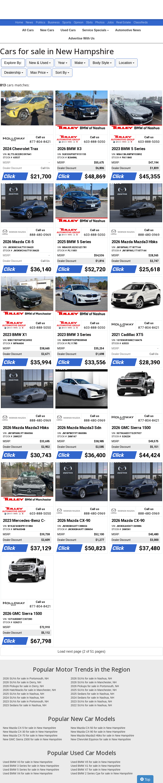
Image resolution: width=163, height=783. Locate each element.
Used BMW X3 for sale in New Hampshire (28, 761)
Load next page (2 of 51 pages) (81, 651)
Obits (89, 22)
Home (19, 22)
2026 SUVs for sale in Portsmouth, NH (26, 678)
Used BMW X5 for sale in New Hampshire (95, 761)
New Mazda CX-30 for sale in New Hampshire (30, 731)
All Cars (28, 30)
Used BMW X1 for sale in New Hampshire (95, 765)
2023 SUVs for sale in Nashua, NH (91, 701)
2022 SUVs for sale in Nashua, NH (91, 705)
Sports (67, 22)
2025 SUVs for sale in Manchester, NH (94, 689)
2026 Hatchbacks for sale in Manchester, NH (29, 689)
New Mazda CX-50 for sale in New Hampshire (98, 727)
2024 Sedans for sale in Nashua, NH (92, 697)
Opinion (79, 22)
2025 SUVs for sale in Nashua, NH (23, 693)
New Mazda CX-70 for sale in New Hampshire (30, 735)
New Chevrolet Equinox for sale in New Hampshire (101, 739)
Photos (100, 22)
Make (80, 63)
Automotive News (128, 30)
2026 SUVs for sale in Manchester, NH (94, 682)
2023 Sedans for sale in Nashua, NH (24, 705)
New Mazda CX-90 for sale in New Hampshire (98, 731)
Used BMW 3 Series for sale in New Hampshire (31, 765)
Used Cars (68, 30)
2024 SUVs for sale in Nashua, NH (23, 697)
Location (126, 63)
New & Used (40, 63)
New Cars (47, 30)
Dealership (13, 72)
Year (62, 63)
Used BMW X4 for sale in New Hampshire (28, 773)
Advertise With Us (81, 38)
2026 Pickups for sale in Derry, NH (23, 686)
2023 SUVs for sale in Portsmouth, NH (26, 701)
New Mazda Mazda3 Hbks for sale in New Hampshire (102, 735)
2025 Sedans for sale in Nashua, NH (92, 693)
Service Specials (95, 30)
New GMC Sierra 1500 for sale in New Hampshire (32, 739)
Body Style (102, 63)
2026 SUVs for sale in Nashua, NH (91, 678)
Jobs (110, 22)
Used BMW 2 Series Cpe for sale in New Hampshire (102, 773)
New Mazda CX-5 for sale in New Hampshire (29, 727)
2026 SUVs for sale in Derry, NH (22, 682)
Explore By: (13, 63)
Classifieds (141, 22)
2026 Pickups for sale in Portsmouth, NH (95, 686)
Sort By (62, 72)
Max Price (39, 72)
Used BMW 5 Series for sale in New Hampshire (31, 769)
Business (54, 22)
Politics (40, 22)
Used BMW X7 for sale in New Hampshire (95, 769)
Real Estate (124, 22)
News (29, 22)
